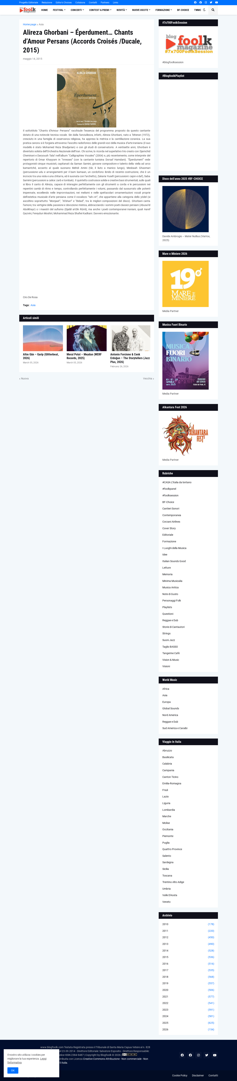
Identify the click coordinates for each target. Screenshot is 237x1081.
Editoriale (167, 534)
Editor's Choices (64, 2)
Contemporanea (171, 515)
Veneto (166, 901)
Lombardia (168, 809)
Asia (41, 24)
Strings (166, 633)
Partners (105, 2)
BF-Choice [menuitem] (183, 9)
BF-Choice (168, 502)
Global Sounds (170, 708)
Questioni (167, 613)
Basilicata (168, 757)
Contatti (93, 2)
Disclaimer (198, 1075)
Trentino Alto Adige (173, 882)
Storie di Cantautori (173, 626)
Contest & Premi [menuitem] (99, 9)
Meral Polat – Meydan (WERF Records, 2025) (84, 356)
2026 (188, 1029)
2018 (188, 977)
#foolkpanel (169, 488)
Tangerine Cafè (171, 653)
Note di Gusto (170, 594)
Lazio (165, 796)
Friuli (165, 790)
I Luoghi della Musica (174, 548)
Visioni (166, 666)
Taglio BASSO (170, 646)
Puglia (166, 842)
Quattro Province (172, 849)
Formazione (169, 541)
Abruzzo (167, 750)
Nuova (25, 378)
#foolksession (170, 495)
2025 (188, 1023)
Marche (166, 816)
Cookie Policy (179, 1075)
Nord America (170, 715)
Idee (164, 554)
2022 (188, 1003)
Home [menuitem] (44, 9)
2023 (188, 1010)
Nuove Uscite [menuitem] (140, 9)
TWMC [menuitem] (197, 9)
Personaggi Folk (171, 600)
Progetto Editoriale (28, 2)
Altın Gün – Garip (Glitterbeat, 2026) (41, 356)
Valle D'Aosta (169, 895)
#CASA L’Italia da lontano (176, 482)
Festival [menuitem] (58, 9)
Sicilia (165, 868)
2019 (188, 983)
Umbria (166, 888)
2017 (188, 970)
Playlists (167, 607)
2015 (188, 957)
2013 (188, 944)
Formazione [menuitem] (163, 9)
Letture (166, 567)
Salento (166, 855)
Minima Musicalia (172, 580)
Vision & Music (170, 659)
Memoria (167, 574)
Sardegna (167, 862)
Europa (166, 701)
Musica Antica (170, 587)
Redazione (47, 2)
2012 (188, 937)
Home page (29, 24)
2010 (188, 924)
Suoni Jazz (168, 640)
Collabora (80, 2)
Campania (168, 770)
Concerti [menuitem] (76, 9)
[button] (204, 10)
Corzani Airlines (171, 521)
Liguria (166, 803)
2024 (188, 1016)
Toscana (167, 875)
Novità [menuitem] (121, 9)
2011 (188, 931)
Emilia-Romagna (171, 783)
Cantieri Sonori (170, 508)
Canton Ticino (170, 776)
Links (115, 2)
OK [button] (13, 1070)
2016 (188, 964)
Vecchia (147, 378)
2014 (188, 951)
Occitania (167, 829)
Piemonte (167, 836)
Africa (165, 688)
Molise (166, 822)
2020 (188, 990)
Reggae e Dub (170, 620)
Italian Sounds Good (174, 561)
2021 (188, 997)
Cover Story (169, 528)
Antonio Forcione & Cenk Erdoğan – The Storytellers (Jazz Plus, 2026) (130, 358)
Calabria (167, 763)
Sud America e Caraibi (174, 728)
